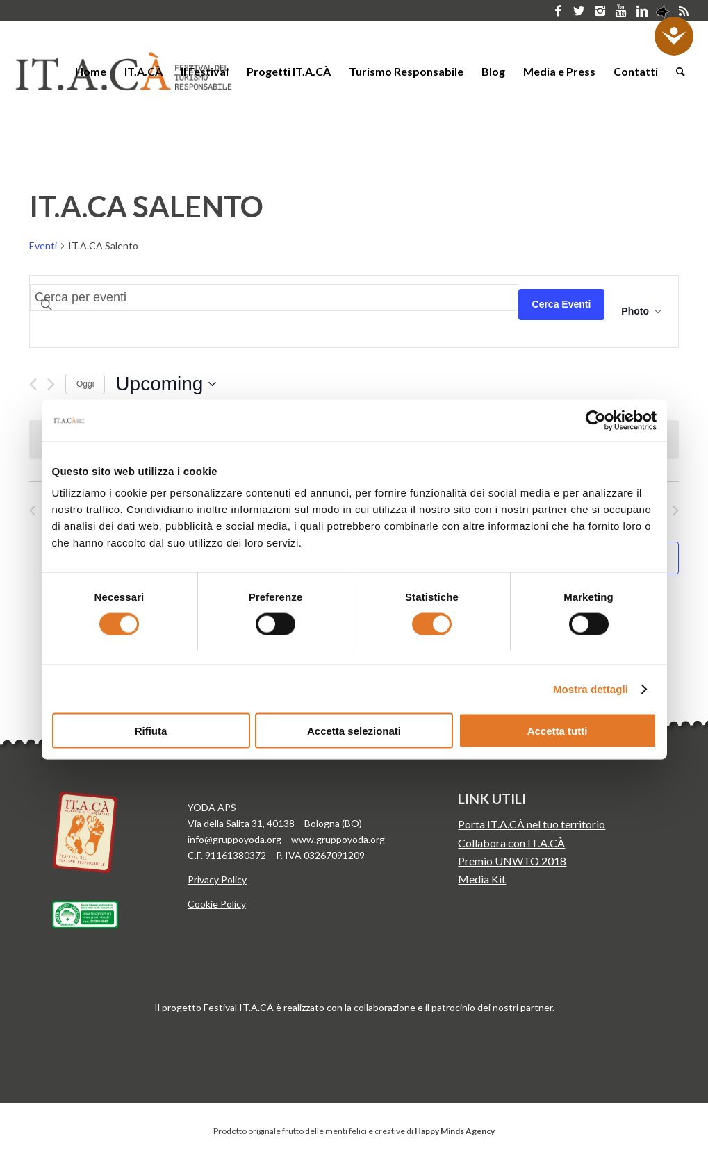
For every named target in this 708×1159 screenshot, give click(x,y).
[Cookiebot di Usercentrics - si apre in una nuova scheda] (596, 420)
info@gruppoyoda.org (234, 839)
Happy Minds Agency (455, 1131)
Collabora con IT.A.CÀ (511, 842)
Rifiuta (151, 731)
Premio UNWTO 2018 (512, 860)
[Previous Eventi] (33, 384)
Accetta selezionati (354, 731)
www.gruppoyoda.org (338, 839)
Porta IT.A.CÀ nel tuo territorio (531, 824)
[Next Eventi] (51, 384)
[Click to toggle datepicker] (165, 384)
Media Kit (482, 878)
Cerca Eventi (561, 304)
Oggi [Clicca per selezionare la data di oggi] (85, 384)
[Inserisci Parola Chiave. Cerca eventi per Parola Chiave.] (274, 297)
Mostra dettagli (590, 688)
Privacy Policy (217, 879)
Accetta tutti (557, 731)
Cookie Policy (217, 904)
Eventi (43, 245)
